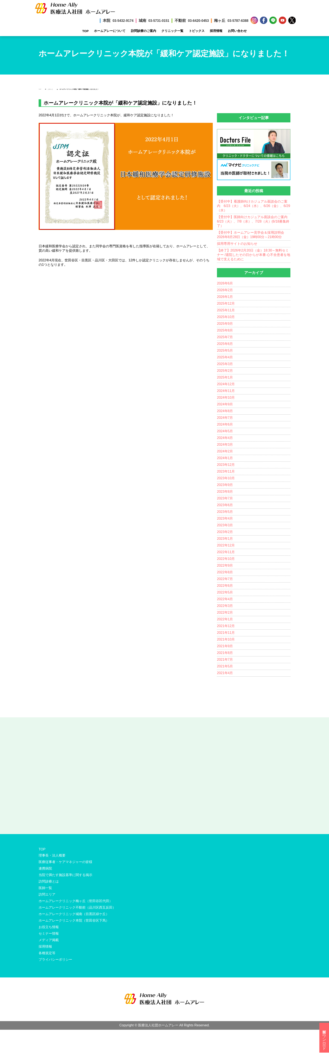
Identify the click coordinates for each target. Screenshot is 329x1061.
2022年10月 (226, 559)
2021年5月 (225, 666)
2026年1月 (225, 297)
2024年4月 (225, 438)
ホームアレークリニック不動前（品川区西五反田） (77, 907)
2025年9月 (225, 323)
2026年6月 (225, 283)
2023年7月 (225, 498)
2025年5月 (225, 350)
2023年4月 (225, 518)
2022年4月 (225, 599)
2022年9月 (225, 565)
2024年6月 (225, 424)
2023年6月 (225, 505)
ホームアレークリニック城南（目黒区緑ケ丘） (74, 914)
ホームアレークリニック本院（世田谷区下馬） (74, 920)
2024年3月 (225, 444)
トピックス (197, 31)
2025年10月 (226, 317)
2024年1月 (225, 458)
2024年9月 (225, 404)
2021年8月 (225, 653)
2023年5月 (225, 511)
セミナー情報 (49, 933)
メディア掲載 (49, 940)
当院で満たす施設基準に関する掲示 (65, 875)
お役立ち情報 (49, 927)
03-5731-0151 (158, 20)
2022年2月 (225, 612)
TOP (85, 31)
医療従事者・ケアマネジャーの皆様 (65, 862)
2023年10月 (226, 478)
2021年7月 (225, 659)
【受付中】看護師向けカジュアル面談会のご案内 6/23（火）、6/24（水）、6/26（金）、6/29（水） (253, 206)
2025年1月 (225, 377)
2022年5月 (225, 592)
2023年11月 (226, 471)
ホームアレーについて (109, 31)
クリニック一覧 (172, 31)
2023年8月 (225, 491)
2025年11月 (226, 310)
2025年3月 (225, 364)
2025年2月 (225, 370)
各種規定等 (47, 953)
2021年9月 (225, 646)
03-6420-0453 (198, 20)
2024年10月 (226, 397)
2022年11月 (226, 552)
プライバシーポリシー (55, 959)
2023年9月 (225, 485)
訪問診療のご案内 (143, 31)
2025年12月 (226, 303)
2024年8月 (225, 411)
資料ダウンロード (324, 1037)
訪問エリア (47, 894)
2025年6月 (225, 344)
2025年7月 (225, 337)
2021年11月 (226, 632)
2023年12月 (226, 464)
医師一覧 (45, 888)
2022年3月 (225, 606)
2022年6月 (225, 585)
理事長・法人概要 (52, 855)
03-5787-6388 (237, 20)
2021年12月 (226, 626)
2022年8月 (225, 572)
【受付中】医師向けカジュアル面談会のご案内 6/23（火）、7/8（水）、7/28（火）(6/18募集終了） (254, 221)
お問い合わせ (237, 31)
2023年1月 (225, 538)
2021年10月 (226, 639)
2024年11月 (226, 391)
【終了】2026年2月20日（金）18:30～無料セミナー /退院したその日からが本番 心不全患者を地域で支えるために (253, 255)
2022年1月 (225, 619)
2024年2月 (225, 451)
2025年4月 (225, 357)
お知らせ (50, 89)
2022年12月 (226, 545)
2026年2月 (225, 290)
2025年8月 (225, 330)
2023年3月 (225, 525)
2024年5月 (225, 431)
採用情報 (216, 31)
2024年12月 (226, 384)
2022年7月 (225, 579)
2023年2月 (225, 532)
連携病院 (45, 868)
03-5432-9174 (122, 20)
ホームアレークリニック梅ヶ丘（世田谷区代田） (75, 901)
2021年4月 (225, 673)
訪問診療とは (49, 881)
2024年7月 (225, 417)
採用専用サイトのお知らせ (237, 243)
